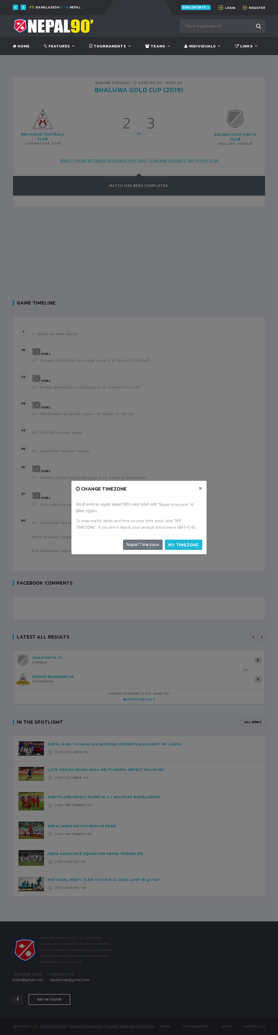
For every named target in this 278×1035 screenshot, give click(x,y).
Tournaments (107, 46)
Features (56, 46)
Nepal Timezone (143, 544)
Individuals (200, 46)
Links (244, 46)
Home (21, 46)
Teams (155, 46)
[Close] (200, 488)
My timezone (183, 544)
